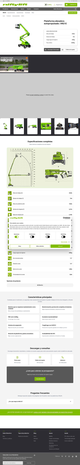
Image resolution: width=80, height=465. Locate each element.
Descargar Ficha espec (53, 49)
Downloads (27, 12)
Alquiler (29, 9)
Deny (19, 246)
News (35, 436)
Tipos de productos (23, 433)
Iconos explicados (69, 441)
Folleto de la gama (70, 49)
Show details (64, 242)
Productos (5, 9)
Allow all (60, 246)
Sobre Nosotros (58, 9)
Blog (4, 436)
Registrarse (59, 4)
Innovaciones (14, 9)
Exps (35, 441)
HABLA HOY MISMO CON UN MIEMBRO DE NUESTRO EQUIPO (53, 412)
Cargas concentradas (54, 438)
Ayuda (66, 433)
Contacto (73, 4)
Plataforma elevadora (23, 436)
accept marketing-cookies (36, 95)
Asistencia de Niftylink (54, 449)
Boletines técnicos (53, 441)
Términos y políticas (7, 438)
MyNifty (48, 4)
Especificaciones (11, 12)
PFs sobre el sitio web (70, 436)
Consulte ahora (72, 12)
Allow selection (40, 246)
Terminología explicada (70, 438)
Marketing (51, 443)
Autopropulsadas (16, 15)
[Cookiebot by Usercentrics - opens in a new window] (64, 218)
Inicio (4, 15)
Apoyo (22, 9)
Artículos (36, 438)
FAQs (33, 12)
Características (20, 12)
